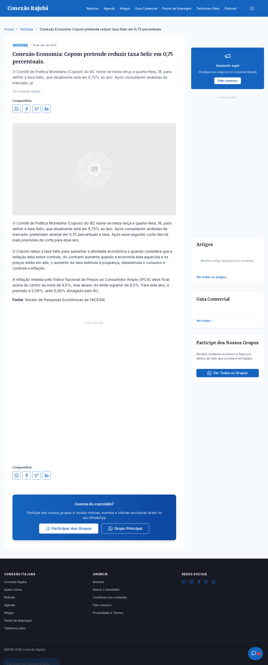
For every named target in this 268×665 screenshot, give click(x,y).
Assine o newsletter (106, 589)
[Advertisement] (94, 389)
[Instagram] (191, 582)
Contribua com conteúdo (110, 597)
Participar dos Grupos (69, 528)
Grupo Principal (125, 528)
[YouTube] (184, 582)
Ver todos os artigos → (213, 277)
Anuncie (98, 582)
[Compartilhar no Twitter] (36, 109)
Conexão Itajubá (15, 582)
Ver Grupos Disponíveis (31, 655)
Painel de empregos (18, 620)
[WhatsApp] (214, 582)
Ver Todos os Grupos (227, 373)
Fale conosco (102, 605)
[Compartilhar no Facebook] (26, 109)
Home (9, 29)
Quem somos (13, 589)
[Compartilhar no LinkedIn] (46, 109)
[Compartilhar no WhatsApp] (16, 109)
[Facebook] (199, 582)
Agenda (9, 605)
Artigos (9, 613)
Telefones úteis (15, 628)
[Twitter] (206, 582)
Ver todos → (205, 320)
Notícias (26, 29)
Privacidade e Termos (108, 613)
